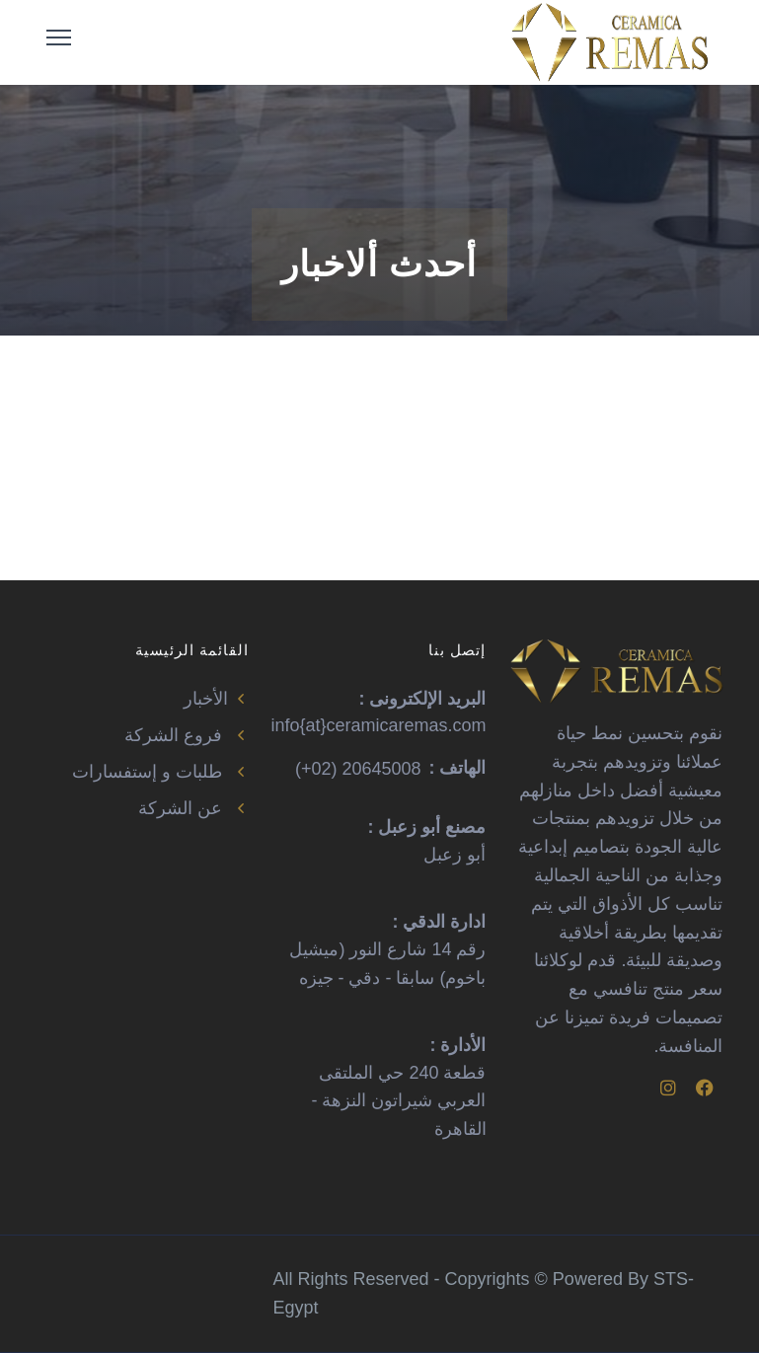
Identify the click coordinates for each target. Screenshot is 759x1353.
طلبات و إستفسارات (160, 772)
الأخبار (217, 699)
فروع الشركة (186, 735)
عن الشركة (193, 808)
